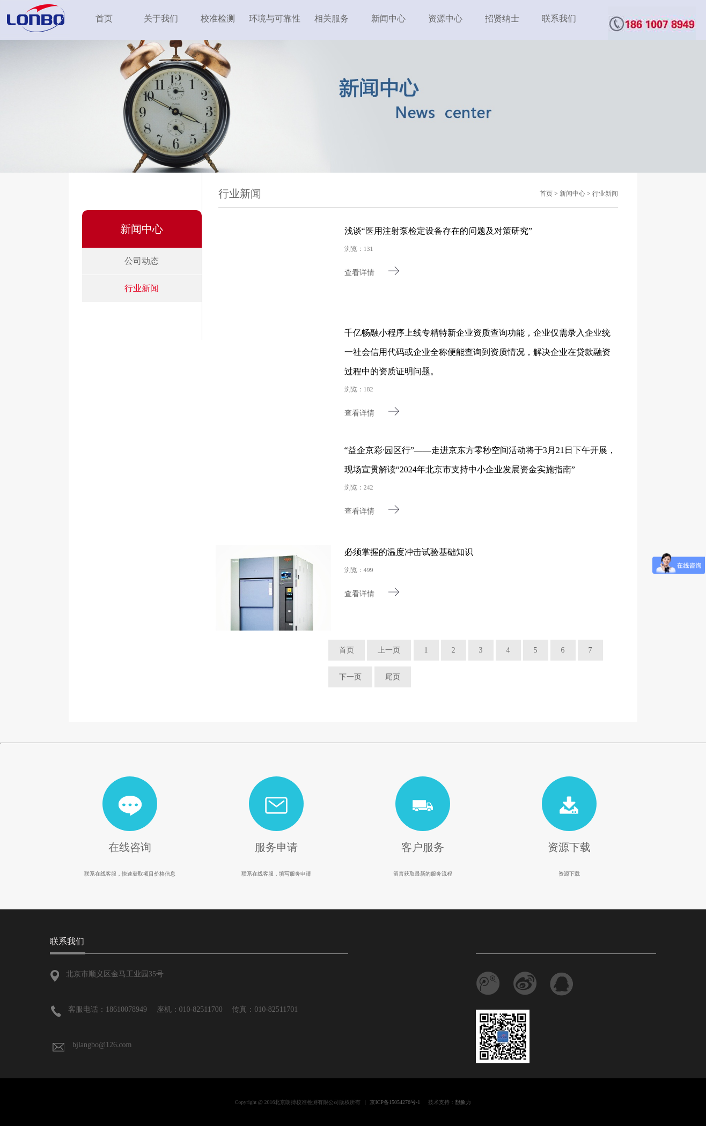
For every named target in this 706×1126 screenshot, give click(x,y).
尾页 (392, 677)
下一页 (350, 677)
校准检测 (218, 18)
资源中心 (445, 18)
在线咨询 (129, 847)
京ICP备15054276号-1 (395, 1102)
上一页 (389, 650)
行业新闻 (141, 288)
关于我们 (161, 18)
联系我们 (559, 18)
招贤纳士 (502, 18)
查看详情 (372, 273)
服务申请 (276, 847)
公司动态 (141, 260)
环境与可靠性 (274, 18)
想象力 (463, 1102)
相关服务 (331, 18)
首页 (104, 18)
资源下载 (569, 847)
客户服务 (422, 847)
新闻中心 (388, 18)
